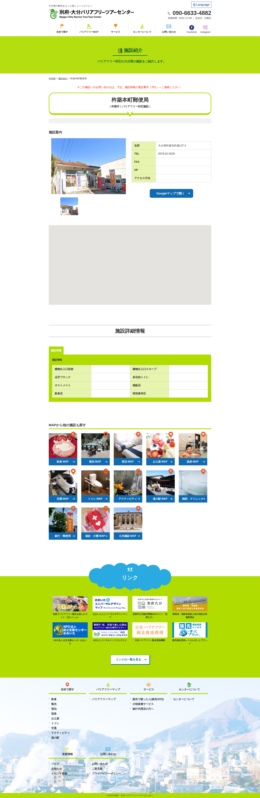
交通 (54, 728)
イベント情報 (59, 773)
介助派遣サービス (143, 704)
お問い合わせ (169, 32)
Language (201, 4)
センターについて (142, 32)
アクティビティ (60, 732)
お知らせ (56, 768)
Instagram (205, 29)
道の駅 (55, 737)
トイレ (55, 723)
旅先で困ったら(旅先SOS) (148, 699)
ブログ (55, 763)
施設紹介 (63, 78)
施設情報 (56, 350)
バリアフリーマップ (104, 699)
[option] (88, 166)
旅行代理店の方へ (143, 708)
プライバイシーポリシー (106, 773)
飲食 (54, 699)
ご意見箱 (97, 768)
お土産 (55, 718)
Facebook (192, 29)
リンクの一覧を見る (128, 659)
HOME (52, 78)
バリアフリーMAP (88, 32)
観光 (54, 704)
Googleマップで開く (171, 193)
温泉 (54, 713)
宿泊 (54, 708)
